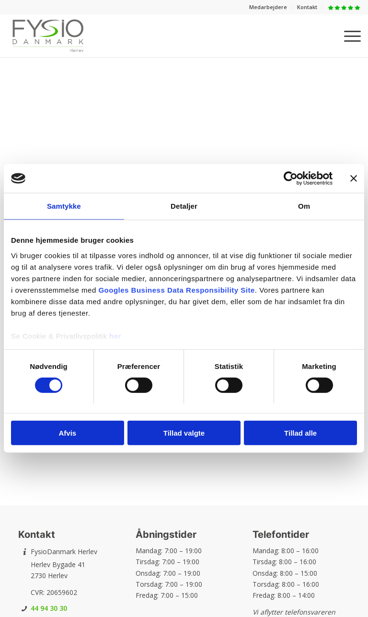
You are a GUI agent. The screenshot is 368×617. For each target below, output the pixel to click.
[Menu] (347, 35)
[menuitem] (268, 7)
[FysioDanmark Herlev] (48, 35)
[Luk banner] (353, 178)
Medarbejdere (268, 7)
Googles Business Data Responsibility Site (176, 289)
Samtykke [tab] (64, 206)
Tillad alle (300, 433)
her (115, 336)
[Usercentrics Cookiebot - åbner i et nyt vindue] (291, 178)
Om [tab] (304, 206)
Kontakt (307, 7)
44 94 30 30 (49, 608)
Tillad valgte (184, 433)
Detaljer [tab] (184, 206)
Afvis (67, 433)
